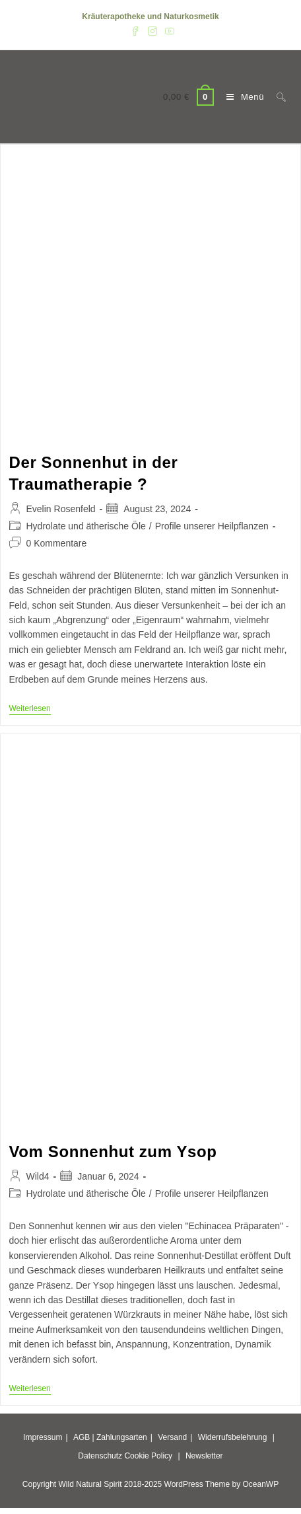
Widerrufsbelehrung (232, 1437)
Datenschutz (100, 1455)
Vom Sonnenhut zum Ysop (113, 1151)
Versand (172, 1437)
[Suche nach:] (276, 97)
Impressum (42, 1437)
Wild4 (38, 1176)
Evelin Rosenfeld (61, 509)
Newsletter (204, 1455)
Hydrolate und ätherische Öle (86, 526)
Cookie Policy (148, 1455)
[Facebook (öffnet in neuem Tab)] (135, 30)
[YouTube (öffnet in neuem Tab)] (167, 30)
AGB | (83, 1437)
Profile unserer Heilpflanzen (212, 526)
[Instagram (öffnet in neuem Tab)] (152, 30)
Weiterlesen (30, 709)
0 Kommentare (56, 543)
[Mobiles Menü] (242, 97)
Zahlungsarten (121, 1437)
